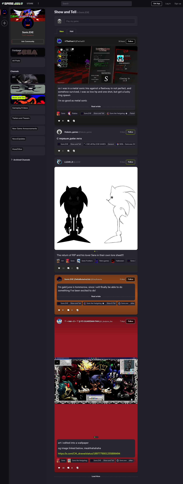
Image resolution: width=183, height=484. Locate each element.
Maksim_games (71, 132)
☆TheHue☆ (69, 41)
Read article (96, 106)
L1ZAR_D (68, 162)
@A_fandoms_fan (105, 321)
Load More (96, 476)
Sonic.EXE (27, 32)
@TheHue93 (80, 41)
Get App (156, 3)
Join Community (27, 41)
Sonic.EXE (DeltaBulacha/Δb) (77, 279)
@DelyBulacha (96, 279)
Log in (168, 3)
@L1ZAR (76, 162)
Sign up (178, 3)
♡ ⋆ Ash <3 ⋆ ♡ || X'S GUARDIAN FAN (81, 321)
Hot (71, 31)
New (62, 31)
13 (63, 268)
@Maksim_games (85, 132)
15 (63, 468)
